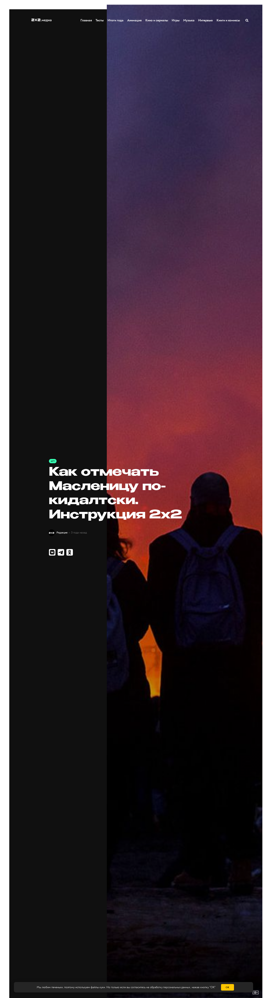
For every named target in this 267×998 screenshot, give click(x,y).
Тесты (99, 20)
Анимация (134, 20)
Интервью (205, 20)
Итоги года (116, 20)
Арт (53, 461)
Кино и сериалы (156, 20)
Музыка (189, 20)
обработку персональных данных (170, 987)
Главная (86, 20)
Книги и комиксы (228, 20)
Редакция (64, 532)
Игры (176, 20)
